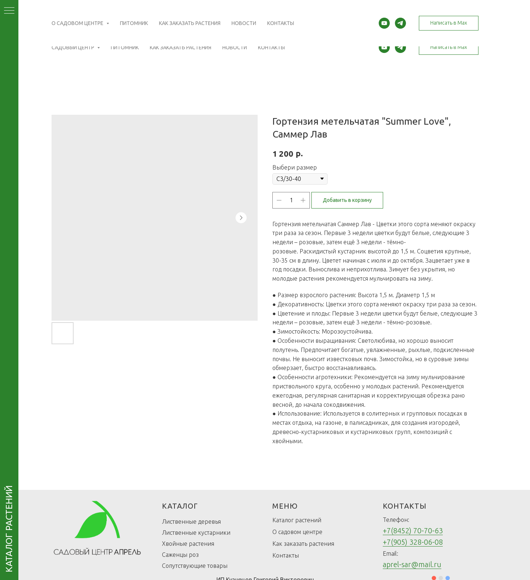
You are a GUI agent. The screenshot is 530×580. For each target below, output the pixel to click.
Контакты (271, 47)
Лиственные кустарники (196, 532)
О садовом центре (297, 532)
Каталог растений (296, 520)
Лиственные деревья (191, 521)
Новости (234, 47)
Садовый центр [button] (73, 47)
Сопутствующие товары (194, 565)
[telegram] (400, 47)
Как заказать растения (180, 47)
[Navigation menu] (9, 11)
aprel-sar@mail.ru (412, 564)
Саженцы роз (180, 554)
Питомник (125, 47)
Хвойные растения (188, 543)
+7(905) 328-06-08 (413, 542)
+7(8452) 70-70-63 (413, 530)
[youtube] (384, 47)
